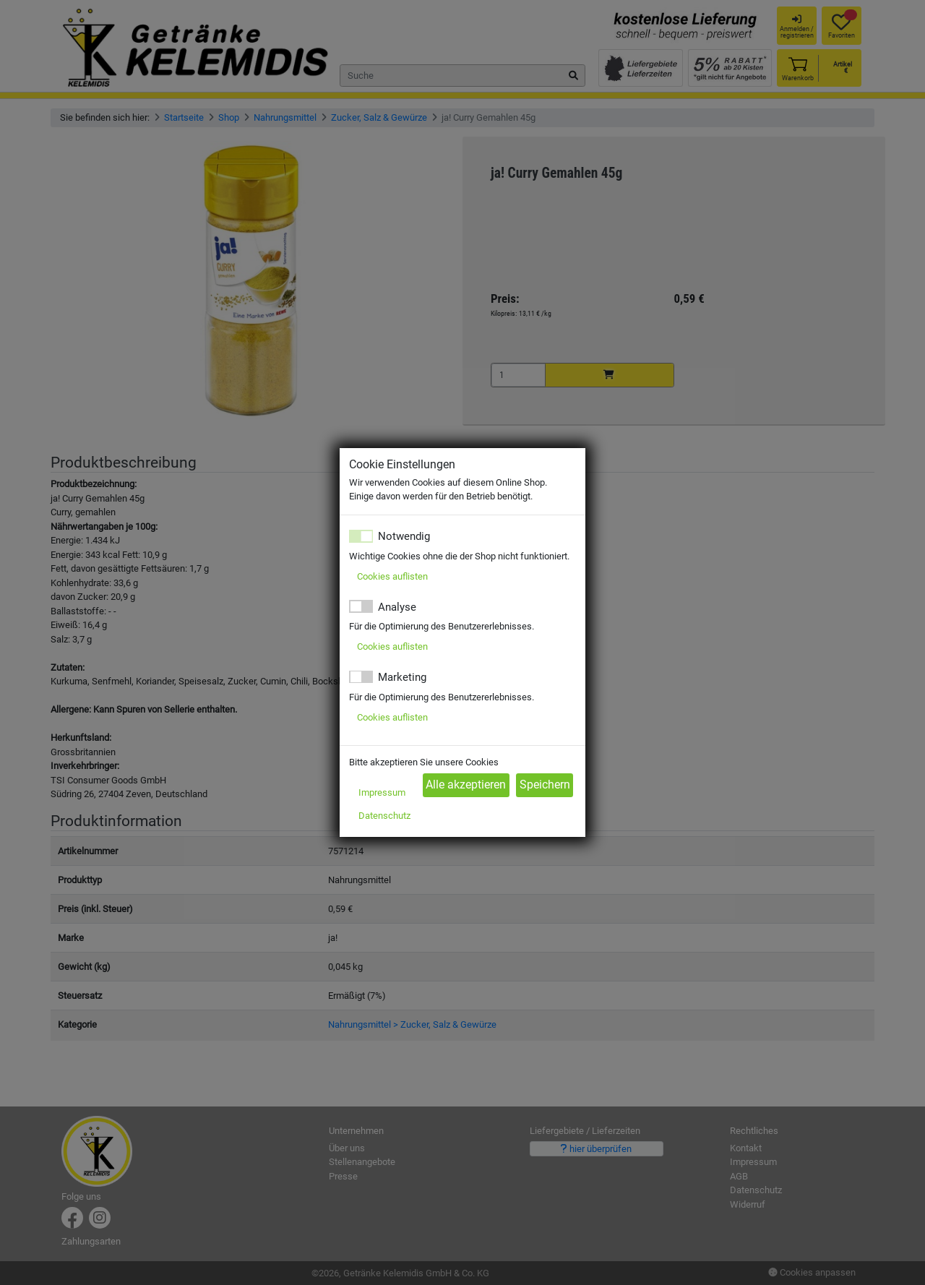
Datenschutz (384, 815)
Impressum (381, 792)
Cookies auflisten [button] (392, 576)
